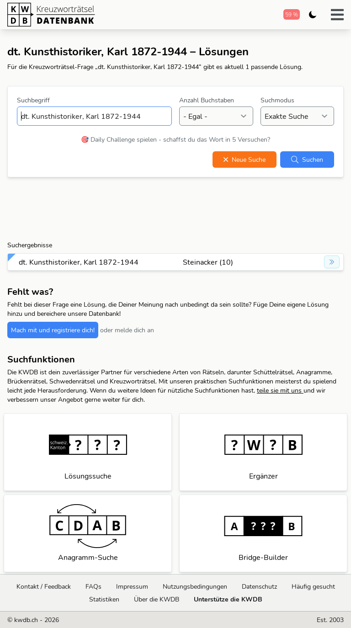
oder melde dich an (127, 330)
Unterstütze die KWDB (228, 599)
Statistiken (104, 599)
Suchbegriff (33, 100)
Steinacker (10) (208, 261)
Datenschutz (259, 586)
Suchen (307, 159)
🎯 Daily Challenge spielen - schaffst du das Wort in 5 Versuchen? (175, 139)
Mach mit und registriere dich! (53, 330)
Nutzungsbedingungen (195, 586)
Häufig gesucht (313, 586)
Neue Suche (244, 159)
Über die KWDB (156, 599)
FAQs (93, 586)
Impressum (132, 586)
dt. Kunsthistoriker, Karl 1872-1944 (78, 261)
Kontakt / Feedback (43, 586)
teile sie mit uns (280, 390)
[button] (337, 14)
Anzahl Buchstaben (206, 100)
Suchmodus (277, 100)
